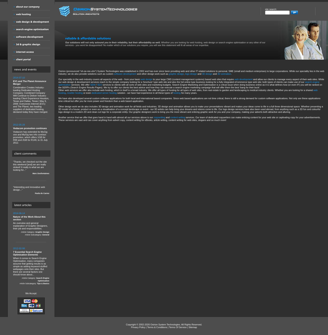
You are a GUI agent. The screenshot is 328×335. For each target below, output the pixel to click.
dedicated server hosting (104, 93)
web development (243, 79)
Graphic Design (42, 232)
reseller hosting (75, 93)
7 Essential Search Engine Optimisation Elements (27, 253)
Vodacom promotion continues (30, 128)
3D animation (224, 74)
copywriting (159, 117)
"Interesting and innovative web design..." (31, 190)
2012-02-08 (19, 248)
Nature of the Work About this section (29, 218)
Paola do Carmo (42, 193)
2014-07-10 (19, 77)
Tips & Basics (43, 283)
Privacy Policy (138, 327)
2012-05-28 (19, 124)
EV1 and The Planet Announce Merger (29, 82)
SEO (99, 84)
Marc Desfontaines (40, 173)
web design (146, 79)
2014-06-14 (19, 213)
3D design (207, 74)
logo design (191, 74)
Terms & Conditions (157, 327)
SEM (92, 84)
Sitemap (192, 327)
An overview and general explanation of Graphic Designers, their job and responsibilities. (31, 224)
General (45, 235)
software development (125, 74)
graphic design (176, 74)
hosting (177, 93)
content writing (177, 117)
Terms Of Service (178, 327)
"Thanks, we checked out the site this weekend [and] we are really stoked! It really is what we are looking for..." (31, 167)
